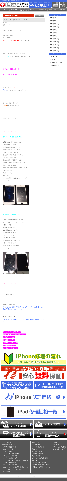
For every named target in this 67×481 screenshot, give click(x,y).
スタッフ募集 (36, 456)
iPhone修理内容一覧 (8, 444)
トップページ (4, 9)
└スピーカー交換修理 (9, 462)
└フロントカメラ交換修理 (10, 453)
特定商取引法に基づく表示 (40, 465)
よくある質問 (52, 9)
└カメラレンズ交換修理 (9, 458)
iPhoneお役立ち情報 (56, 62)
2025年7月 (53, 45)
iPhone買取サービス (38, 453)
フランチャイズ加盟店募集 (40, 458)
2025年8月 (53, 42)
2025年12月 (53, 30)
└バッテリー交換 (7, 449)
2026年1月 (53, 27)
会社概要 (34, 460)
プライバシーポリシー (39, 462)
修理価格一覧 (42, 9)
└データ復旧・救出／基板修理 (11, 469)
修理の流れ (14, 9)
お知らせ (52, 59)
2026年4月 (53, 18)
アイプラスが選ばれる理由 (23, 9)
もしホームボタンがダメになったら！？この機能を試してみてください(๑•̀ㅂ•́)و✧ (23, 308)
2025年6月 (53, 48)
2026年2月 (53, 24)
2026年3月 (53, 21)
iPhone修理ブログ (55, 65)
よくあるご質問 (37, 451)
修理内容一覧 (33, 9)
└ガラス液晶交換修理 (9, 447)
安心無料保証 (36, 444)
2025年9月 (53, 39)
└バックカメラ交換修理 (9, 456)
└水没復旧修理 (7, 451)
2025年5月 (53, 51)
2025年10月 (53, 36)
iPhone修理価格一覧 (38, 447)
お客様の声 (62, 9)
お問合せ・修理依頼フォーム (41, 467)
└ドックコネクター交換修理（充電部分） (15, 460)
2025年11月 (53, 33)
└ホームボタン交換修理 (9, 465)
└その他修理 (6, 471)
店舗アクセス (36, 449)
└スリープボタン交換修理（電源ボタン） (15, 467)
